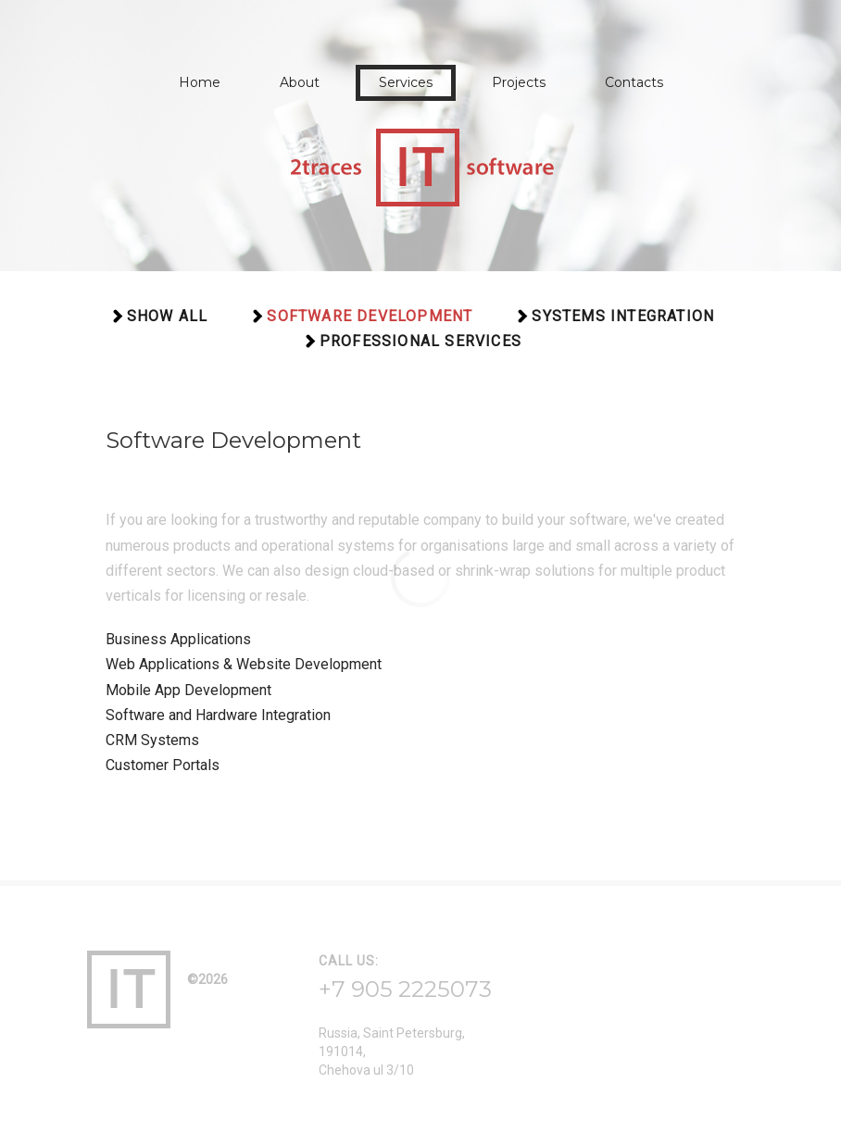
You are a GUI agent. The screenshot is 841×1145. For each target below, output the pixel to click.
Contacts (634, 82)
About (300, 82)
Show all (167, 316)
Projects (519, 82)
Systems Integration (623, 316)
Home (199, 82)
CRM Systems (152, 740)
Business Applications (178, 639)
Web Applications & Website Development (244, 664)
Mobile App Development (188, 690)
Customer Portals (163, 765)
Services (406, 82)
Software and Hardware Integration (218, 715)
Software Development (369, 316)
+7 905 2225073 (405, 989)
